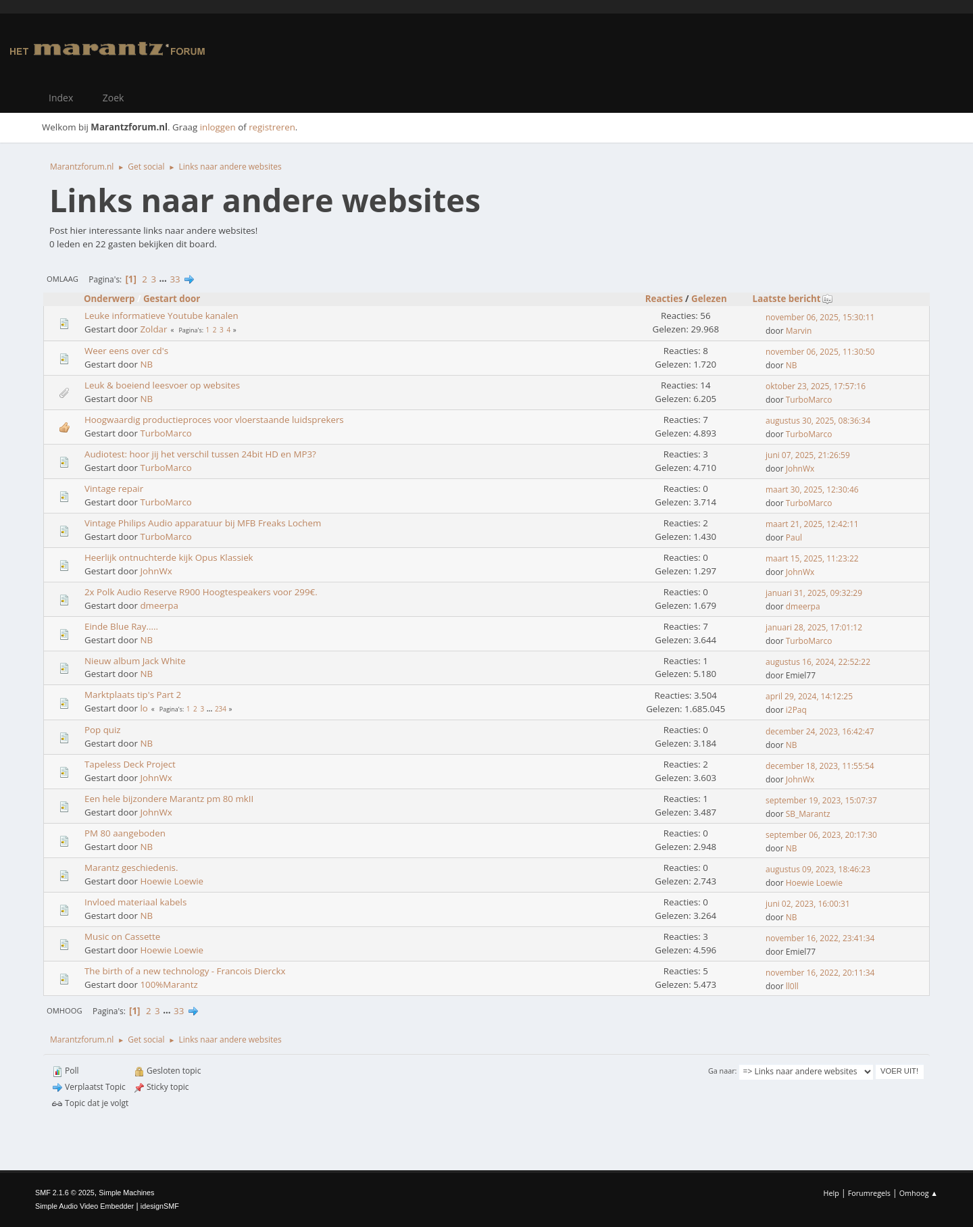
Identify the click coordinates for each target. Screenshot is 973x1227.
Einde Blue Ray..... (121, 626)
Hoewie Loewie (171, 881)
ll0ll (792, 986)
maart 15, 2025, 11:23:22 (812, 558)
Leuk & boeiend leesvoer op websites (162, 385)
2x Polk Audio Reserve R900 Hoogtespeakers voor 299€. (201, 592)
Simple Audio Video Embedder (84, 1206)
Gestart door (171, 299)
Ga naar (721, 1071)
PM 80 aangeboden (125, 833)
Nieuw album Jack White (135, 661)
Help (831, 1193)
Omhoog (64, 1010)
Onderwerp (109, 299)
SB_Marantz (808, 814)
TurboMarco (809, 399)
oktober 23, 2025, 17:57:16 (816, 386)
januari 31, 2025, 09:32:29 (814, 593)
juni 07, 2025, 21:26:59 (808, 455)
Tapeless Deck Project (130, 764)
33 (175, 279)
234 (220, 708)
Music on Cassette (122, 936)
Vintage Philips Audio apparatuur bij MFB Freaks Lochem (202, 523)
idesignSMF (160, 1206)
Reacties (664, 299)
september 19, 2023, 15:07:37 (821, 800)
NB (146, 364)
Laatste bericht (793, 299)
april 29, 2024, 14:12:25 (809, 696)
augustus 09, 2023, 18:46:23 (818, 869)
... (164, 279)
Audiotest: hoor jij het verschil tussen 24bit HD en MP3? (200, 454)
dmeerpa (159, 605)
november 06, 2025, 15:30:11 (820, 317)
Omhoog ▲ (918, 1193)
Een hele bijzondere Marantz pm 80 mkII (168, 799)
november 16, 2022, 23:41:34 (820, 938)
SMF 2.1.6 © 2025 (65, 1192)
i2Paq (796, 710)
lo (143, 708)
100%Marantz (168, 984)
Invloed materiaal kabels (135, 902)
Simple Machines (126, 1192)
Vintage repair (113, 488)
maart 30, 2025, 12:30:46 (812, 489)
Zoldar (153, 329)
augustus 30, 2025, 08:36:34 (818, 420)
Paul (794, 537)
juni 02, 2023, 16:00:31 (808, 903)
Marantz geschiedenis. (131, 867)
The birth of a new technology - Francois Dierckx (184, 971)
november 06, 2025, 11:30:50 (820, 351)
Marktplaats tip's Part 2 (132, 694)
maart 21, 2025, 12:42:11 (812, 524)
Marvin (799, 330)
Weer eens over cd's (126, 351)
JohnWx (800, 468)
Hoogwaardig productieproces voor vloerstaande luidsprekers (214, 420)
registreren (272, 127)
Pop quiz (102, 730)
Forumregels (869, 1193)
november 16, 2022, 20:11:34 (820, 972)
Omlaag (62, 279)
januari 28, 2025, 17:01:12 (814, 627)
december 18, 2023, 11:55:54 (820, 766)
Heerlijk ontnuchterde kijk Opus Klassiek (168, 557)
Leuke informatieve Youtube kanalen (161, 315)
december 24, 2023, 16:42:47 (820, 731)
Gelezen (709, 299)
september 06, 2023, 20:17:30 (821, 835)
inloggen (218, 127)
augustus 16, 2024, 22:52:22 (818, 662)
